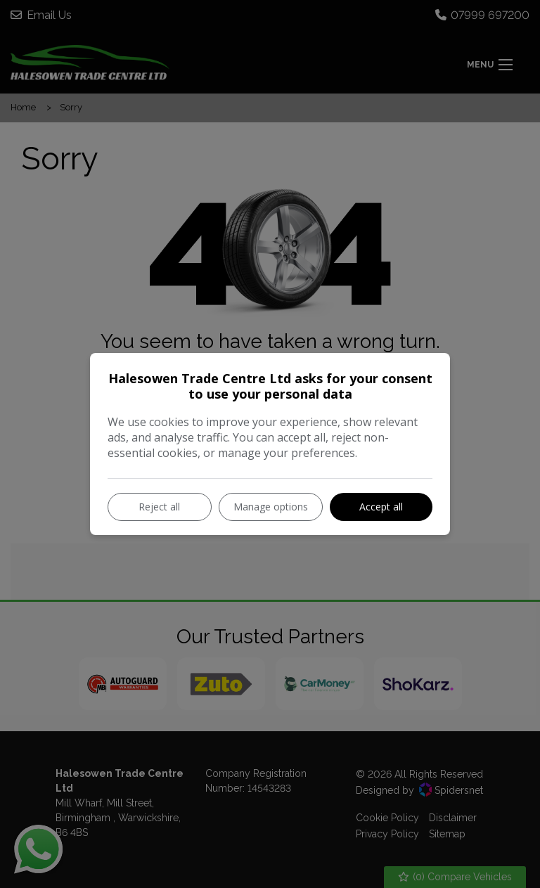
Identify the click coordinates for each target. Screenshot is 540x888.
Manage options (270, 506)
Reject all (159, 506)
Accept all (381, 506)
